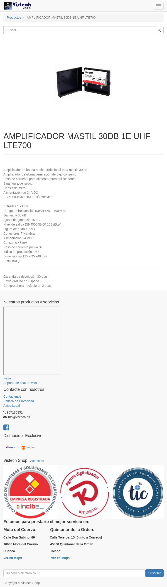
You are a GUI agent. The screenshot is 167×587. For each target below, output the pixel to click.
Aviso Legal (11, 405)
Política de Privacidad (18, 401)
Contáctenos (12, 396)
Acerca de (37, 460)
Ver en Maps (12, 558)
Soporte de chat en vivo (20, 383)
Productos (14, 17)
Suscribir (154, 573)
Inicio (7, 378)
